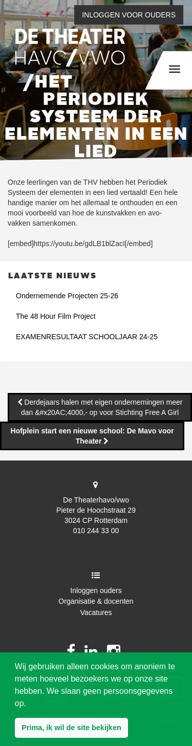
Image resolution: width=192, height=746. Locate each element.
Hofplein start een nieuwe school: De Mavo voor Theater (92, 436)
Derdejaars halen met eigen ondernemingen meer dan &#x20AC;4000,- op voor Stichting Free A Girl (102, 407)
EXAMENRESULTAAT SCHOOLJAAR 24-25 (87, 337)
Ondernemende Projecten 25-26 (67, 296)
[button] (71, 728)
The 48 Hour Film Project (56, 316)
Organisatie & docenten (95, 601)
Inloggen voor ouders (129, 15)
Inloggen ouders (95, 590)
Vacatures (96, 612)
